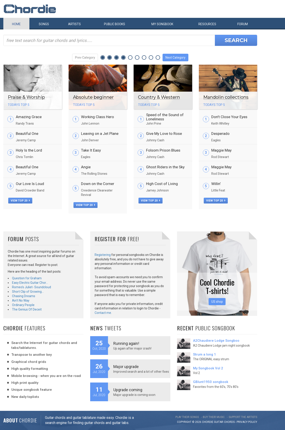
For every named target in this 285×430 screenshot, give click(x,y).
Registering (103, 255)
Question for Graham (27, 278)
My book (162, 24)
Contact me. (103, 313)
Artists (74, 24)
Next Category (175, 57)
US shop (217, 301)
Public (114, 24)
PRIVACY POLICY (247, 422)
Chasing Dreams (23, 296)
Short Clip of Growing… (28, 291)
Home (16, 24)
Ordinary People (23, 305)
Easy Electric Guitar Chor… (30, 282)
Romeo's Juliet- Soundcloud (31, 287)
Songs (44, 24)
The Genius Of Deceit (27, 309)
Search (236, 40)
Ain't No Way (20, 300)
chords (229, 422)
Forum (242, 24)
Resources (207, 24)
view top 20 (20, 200)
